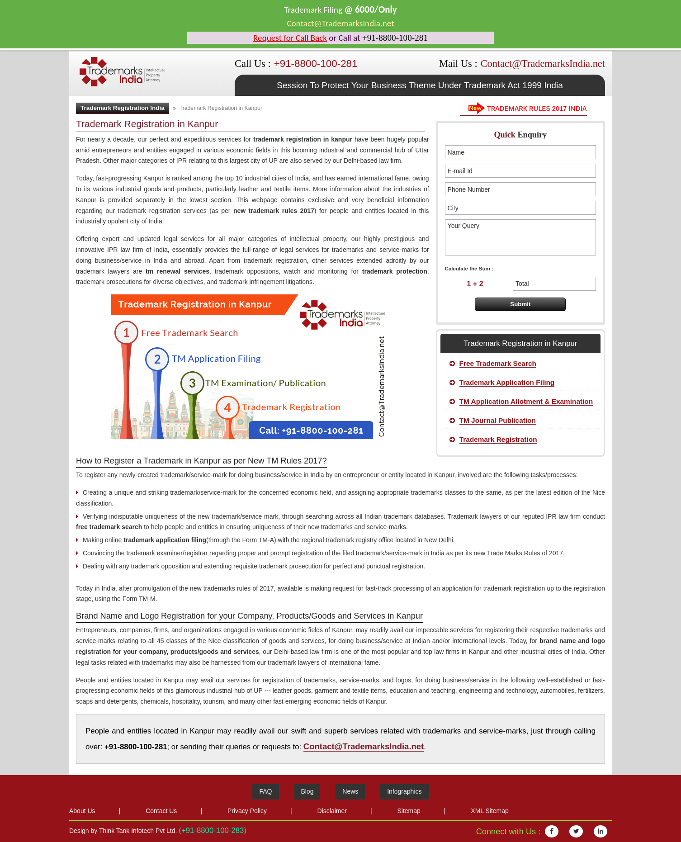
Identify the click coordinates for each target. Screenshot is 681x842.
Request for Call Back (290, 38)
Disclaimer (332, 810)
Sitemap (408, 810)
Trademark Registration (498, 439)
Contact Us (161, 810)
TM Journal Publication (497, 420)
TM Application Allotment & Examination (526, 401)
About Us (82, 810)
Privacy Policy (247, 810)
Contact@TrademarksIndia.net (340, 23)
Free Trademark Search (497, 363)
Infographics (404, 791)
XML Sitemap (490, 810)
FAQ (265, 791)
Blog (307, 791)
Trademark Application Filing (507, 382)
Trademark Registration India (122, 107)
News (350, 791)
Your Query (520, 237)
